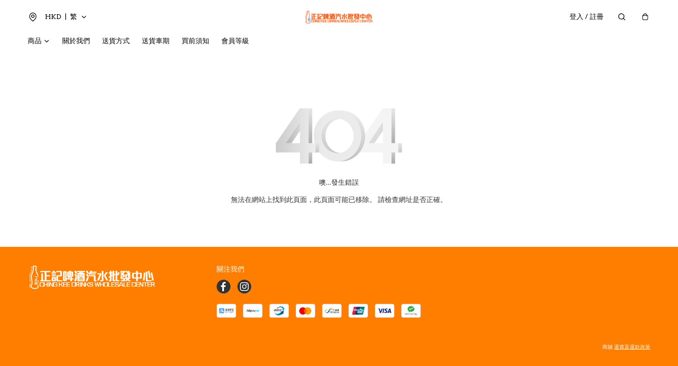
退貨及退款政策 (632, 347)
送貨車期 (156, 41)
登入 (586, 17)
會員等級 (235, 41)
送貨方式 (116, 41)
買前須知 (195, 41)
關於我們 (76, 41)
